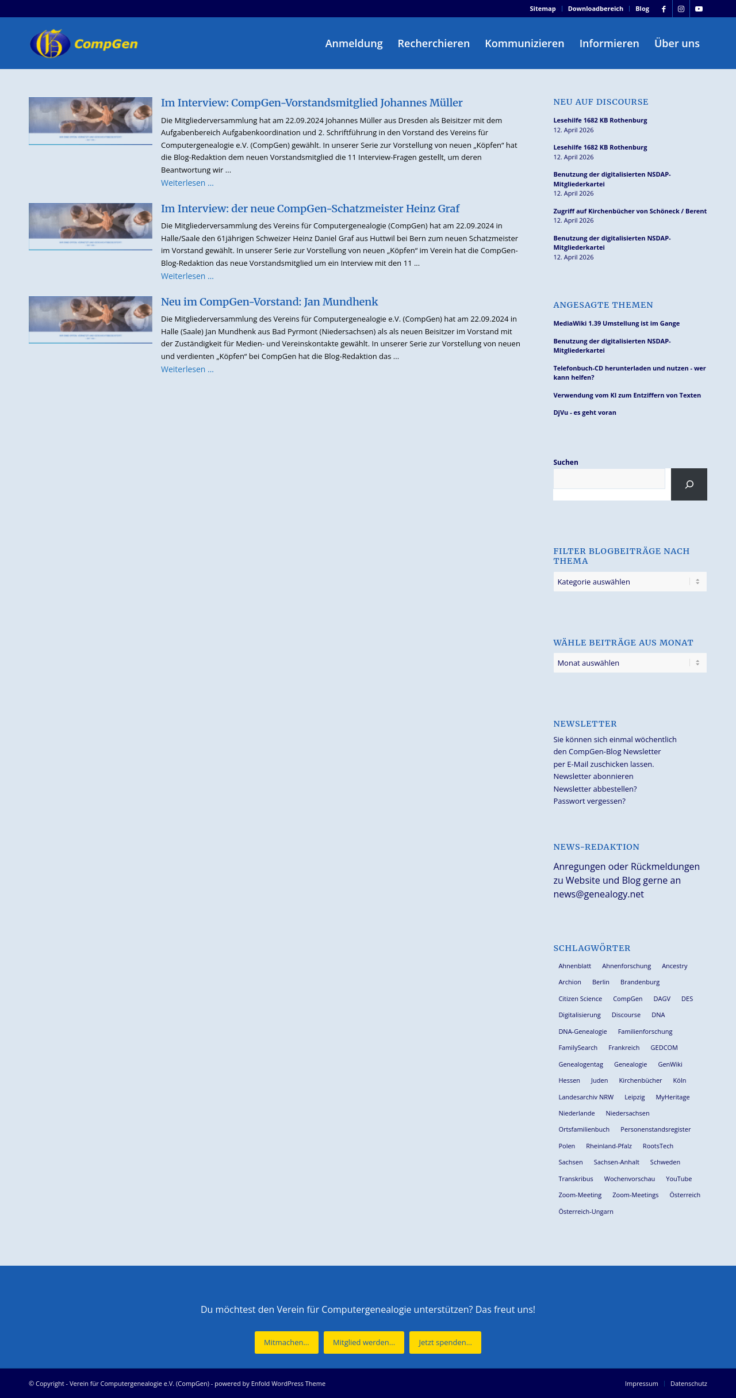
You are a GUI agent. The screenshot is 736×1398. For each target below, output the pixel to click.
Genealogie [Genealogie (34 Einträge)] (630, 1064)
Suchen (565, 462)
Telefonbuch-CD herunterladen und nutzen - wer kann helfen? (629, 373)
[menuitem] (543, 9)
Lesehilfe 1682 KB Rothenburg (600, 120)
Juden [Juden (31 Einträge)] (599, 1080)
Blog (642, 8)
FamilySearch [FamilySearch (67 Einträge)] (577, 1047)
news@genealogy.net (598, 894)
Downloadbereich (596, 8)
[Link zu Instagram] (681, 8)
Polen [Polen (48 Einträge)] (566, 1145)
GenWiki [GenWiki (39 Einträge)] (670, 1064)
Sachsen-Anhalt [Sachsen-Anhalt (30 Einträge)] (616, 1162)
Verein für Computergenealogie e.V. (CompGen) (139, 1383)
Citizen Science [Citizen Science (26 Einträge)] (580, 998)
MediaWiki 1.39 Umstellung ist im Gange (616, 323)
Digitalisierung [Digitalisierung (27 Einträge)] (579, 1014)
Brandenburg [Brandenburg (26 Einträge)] (640, 981)
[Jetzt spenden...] (445, 1342)
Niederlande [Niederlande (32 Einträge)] (576, 1113)
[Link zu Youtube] (698, 8)
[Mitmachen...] (287, 1342)
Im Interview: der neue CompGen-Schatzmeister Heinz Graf (310, 208)
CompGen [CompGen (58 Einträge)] (627, 998)
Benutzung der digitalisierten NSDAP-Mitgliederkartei (611, 179)
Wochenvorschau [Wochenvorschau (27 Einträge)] (629, 1178)
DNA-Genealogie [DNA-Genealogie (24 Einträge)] (582, 1031)
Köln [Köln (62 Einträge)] (680, 1080)
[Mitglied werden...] (364, 1342)
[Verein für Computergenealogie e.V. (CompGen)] (85, 43)
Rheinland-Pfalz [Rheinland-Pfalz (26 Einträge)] (609, 1145)
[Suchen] (689, 484)
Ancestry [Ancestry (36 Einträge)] (674, 965)
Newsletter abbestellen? (595, 789)
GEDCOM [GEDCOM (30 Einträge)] (664, 1047)
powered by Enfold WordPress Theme (269, 1383)
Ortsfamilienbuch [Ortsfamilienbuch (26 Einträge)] (584, 1129)
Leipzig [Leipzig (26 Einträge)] (634, 1097)
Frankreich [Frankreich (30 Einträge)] (623, 1047)
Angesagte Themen (603, 305)
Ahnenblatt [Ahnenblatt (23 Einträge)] (574, 965)
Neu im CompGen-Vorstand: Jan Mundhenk (269, 301)
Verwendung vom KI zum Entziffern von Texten (627, 395)
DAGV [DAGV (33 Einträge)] (662, 998)
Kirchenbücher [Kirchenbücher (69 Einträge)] (640, 1080)
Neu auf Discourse (601, 102)
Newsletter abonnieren (593, 776)
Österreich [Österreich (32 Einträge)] (684, 1194)
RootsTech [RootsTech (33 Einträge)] (658, 1145)
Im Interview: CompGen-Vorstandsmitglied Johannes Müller (312, 102)
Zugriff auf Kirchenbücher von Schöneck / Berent (630, 211)
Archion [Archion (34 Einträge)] (569, 981)
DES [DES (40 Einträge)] (687, 998)
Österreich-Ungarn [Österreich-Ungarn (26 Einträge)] (586, 1211)
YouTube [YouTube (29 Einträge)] (679, 1178)
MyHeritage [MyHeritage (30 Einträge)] (672, 1097)
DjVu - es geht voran (584, 412)
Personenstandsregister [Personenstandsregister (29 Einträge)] (655, 1129)
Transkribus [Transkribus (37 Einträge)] (575, 1178)
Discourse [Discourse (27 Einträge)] (626, 1014)
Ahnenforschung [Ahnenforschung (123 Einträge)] (626, 965)
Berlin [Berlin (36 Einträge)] (601, 981)
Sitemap (543, 8)
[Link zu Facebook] (664, 8)
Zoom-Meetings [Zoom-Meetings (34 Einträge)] (635, 1194)
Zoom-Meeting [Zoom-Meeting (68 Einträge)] (579, 1194)
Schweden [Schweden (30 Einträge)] (665, 1162)
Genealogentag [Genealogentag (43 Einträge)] (580, 1064)
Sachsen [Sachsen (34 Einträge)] (570, 1162)
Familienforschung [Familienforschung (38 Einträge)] (645, 1031)
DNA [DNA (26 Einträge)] (658, 1014)
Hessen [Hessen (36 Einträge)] (569, 1080)
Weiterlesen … (187, 182)
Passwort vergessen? (589, 801)
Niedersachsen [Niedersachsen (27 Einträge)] (628, 1113)
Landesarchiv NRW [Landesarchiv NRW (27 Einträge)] (586, 1097)
